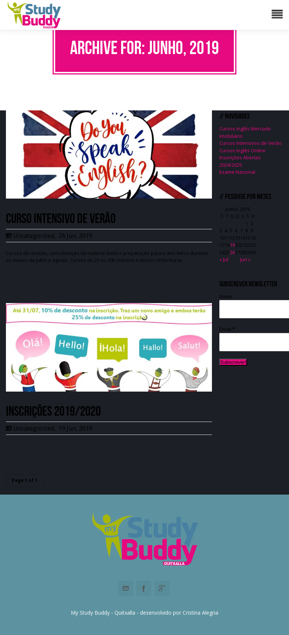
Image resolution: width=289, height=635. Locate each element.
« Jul (223, 259)
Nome (226, 296)
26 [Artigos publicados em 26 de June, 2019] (232, 252)
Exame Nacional (237, 172)
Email (227, 329)
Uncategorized (33, 236)
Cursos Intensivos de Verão (250, 143)
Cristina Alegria (200, 612)
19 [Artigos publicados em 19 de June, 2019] (232, 245)
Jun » (245, 259)
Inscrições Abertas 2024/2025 (240, 161)
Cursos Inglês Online (242, 150)
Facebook (143, 588)
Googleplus (162, 588)
